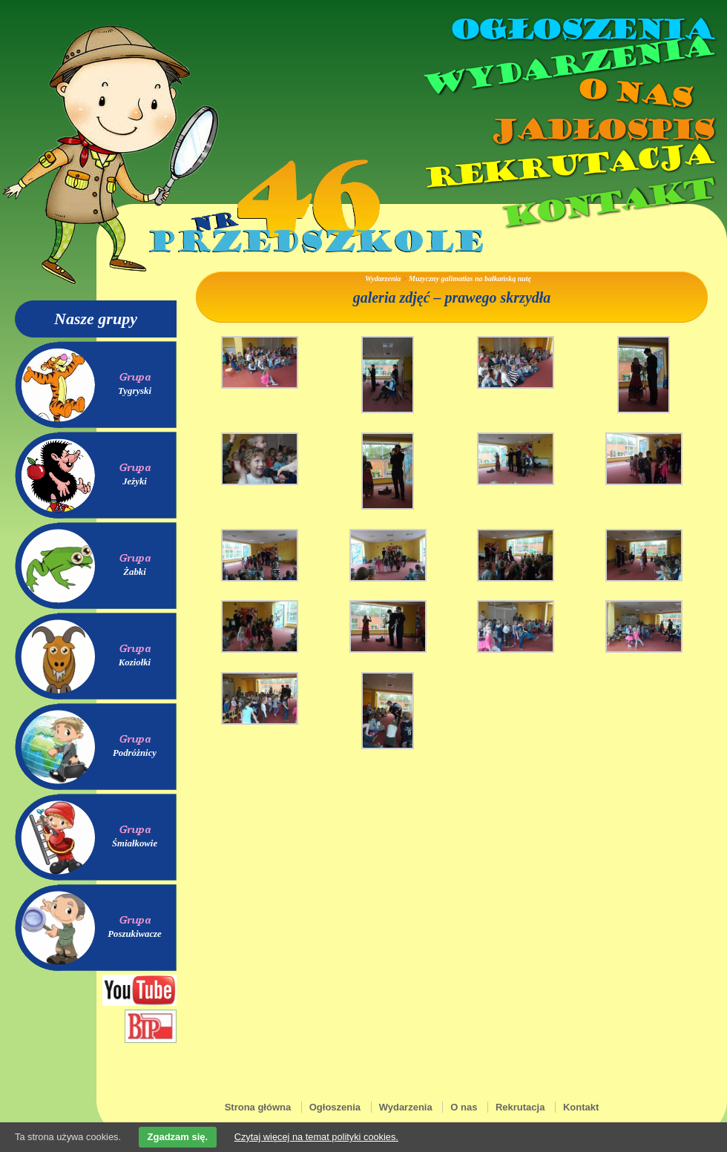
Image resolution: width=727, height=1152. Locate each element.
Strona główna (258, 1107)
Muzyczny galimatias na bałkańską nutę (470, 278)
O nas (633, 93)
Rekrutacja (567, 166)
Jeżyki (134, 481)
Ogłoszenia (581, 29)
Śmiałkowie (134, 843)
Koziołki (135, 662)
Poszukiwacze (135, 934)
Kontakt (606, 203)
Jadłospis (601, 129)
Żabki (134, 572)
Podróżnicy (135, 753)
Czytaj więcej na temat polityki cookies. (316, 1136)
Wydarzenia (567, 66)
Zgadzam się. (178, 1136)
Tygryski (134, 391)
